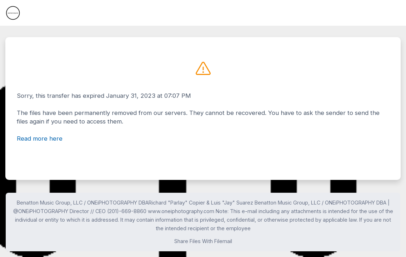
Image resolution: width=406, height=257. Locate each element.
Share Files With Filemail (203, 241)
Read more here (39, 138)
